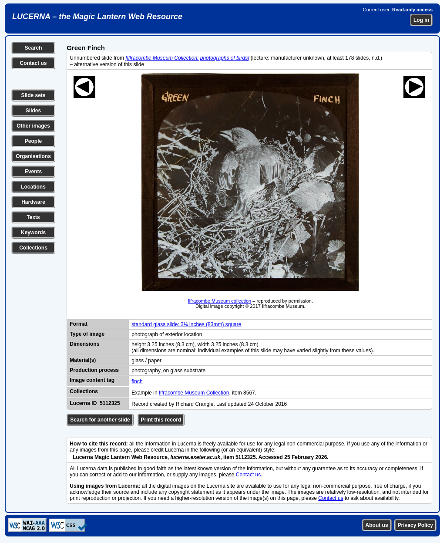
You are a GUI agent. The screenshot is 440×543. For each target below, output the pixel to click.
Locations (33, 187)
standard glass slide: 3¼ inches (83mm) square (186, 324)
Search (33, 48)
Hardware (33, 202)
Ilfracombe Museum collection (220, 301)
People (33, 141)
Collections (33, 248)
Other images (33, 126)
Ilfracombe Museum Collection (194, 393)
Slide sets (33, 95)
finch (136, 381)
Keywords (33, 232)
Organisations (33, 156)
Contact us (33, 63)
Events (33, 172)
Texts (33, 217)
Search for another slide (100, 420)
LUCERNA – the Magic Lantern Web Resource (97, 16)
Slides (33, 111)
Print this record (161, 420)
